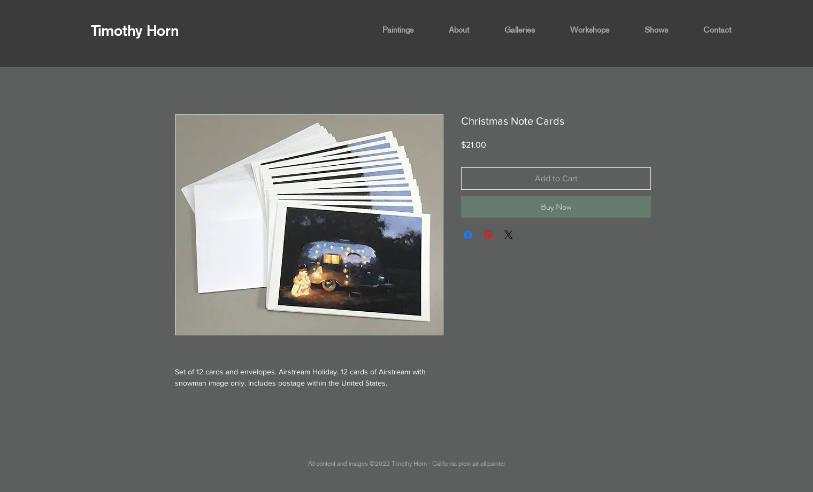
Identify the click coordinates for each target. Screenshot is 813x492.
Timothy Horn (135, 30)
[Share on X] (508, 234)
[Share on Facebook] (468, 234)
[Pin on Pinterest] (488, 234)
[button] (407, 30)
